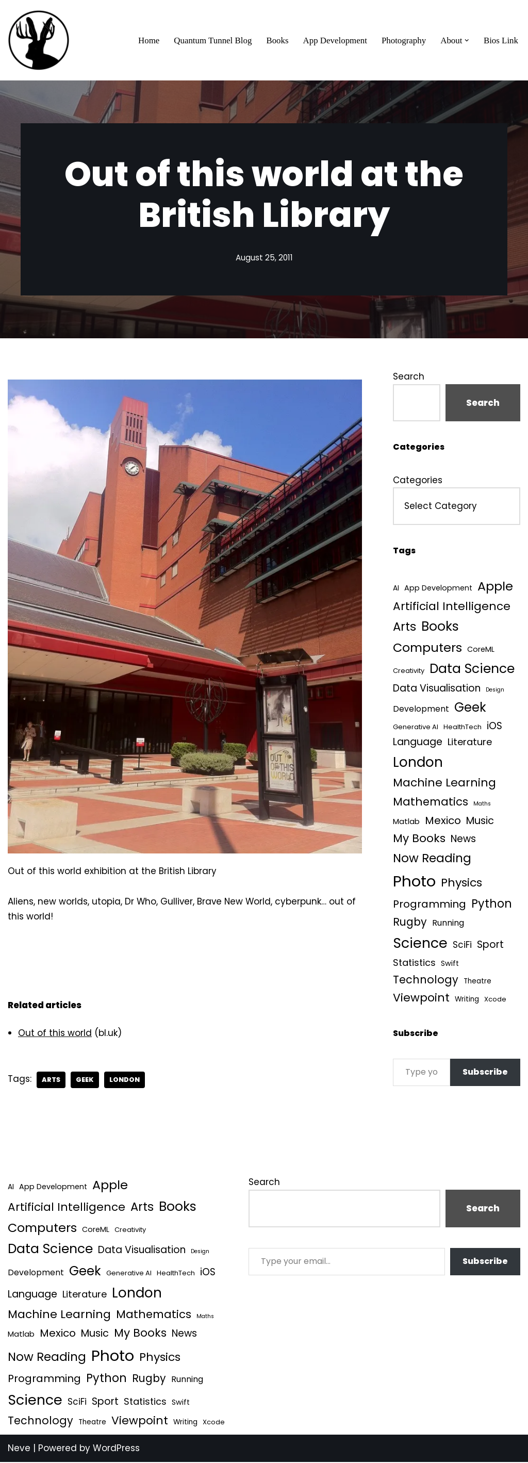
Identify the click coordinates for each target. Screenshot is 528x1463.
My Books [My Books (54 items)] (419, 839)
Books (276, 40)
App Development (334, 40)
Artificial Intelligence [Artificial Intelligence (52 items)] (451, 606)
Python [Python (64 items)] (491, 905)
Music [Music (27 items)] (480, 822)
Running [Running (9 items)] (448, 924)
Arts (51, 1080)
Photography (403, 40)
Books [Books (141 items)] (440, 627)
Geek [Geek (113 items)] (470, 707)
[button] (467, 40)
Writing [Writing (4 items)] (467, 1001)
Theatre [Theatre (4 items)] (477, 983)
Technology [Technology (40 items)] (425, 981)
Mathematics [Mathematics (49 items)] (430, 802)
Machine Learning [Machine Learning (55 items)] (444, 784)
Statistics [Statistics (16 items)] (414, 963)
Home (147, 40)
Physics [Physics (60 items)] (461, 884)
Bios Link (500, 40)
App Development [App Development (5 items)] (438, 588)
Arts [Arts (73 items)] (404, 627)
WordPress (116, 1449)
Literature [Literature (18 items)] (470, 742)
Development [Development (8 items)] (421, 709)
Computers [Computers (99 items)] (427, 647)
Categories (417, 480)
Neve (19, 1449)
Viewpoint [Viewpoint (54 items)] (421, 999)
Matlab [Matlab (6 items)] (406, 822)
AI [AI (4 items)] (396, 589)
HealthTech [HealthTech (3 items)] (462, 727)
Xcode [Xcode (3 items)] (495, 1001)
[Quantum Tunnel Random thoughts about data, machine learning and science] (39, 40)
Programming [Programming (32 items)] (429, 905)
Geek (85, 1080)
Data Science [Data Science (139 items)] (472, 670)
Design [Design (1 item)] (495, 690)
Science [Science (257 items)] (420, 944)
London (125, 1080)
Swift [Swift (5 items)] (450, 964)
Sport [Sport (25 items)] (490, 946)
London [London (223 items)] (418, 762)
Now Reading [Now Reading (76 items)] (432, 859)
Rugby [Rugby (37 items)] (410, 923)
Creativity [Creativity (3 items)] (408, 672)
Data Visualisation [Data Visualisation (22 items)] (437, 689)
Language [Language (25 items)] (417, 743)
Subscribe (485, 1073)
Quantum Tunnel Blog (211, 40)
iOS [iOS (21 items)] (494, 726)
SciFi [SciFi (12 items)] (462, 946)
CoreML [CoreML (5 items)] (480, 650)
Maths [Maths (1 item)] (482, 805)
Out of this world (55, 1033)
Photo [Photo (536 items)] (414, 882)
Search (408, 376)
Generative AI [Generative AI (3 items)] (415, 727)
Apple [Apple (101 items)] (495, 586)
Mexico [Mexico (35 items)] (443, 821)
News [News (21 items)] (463, 840)
